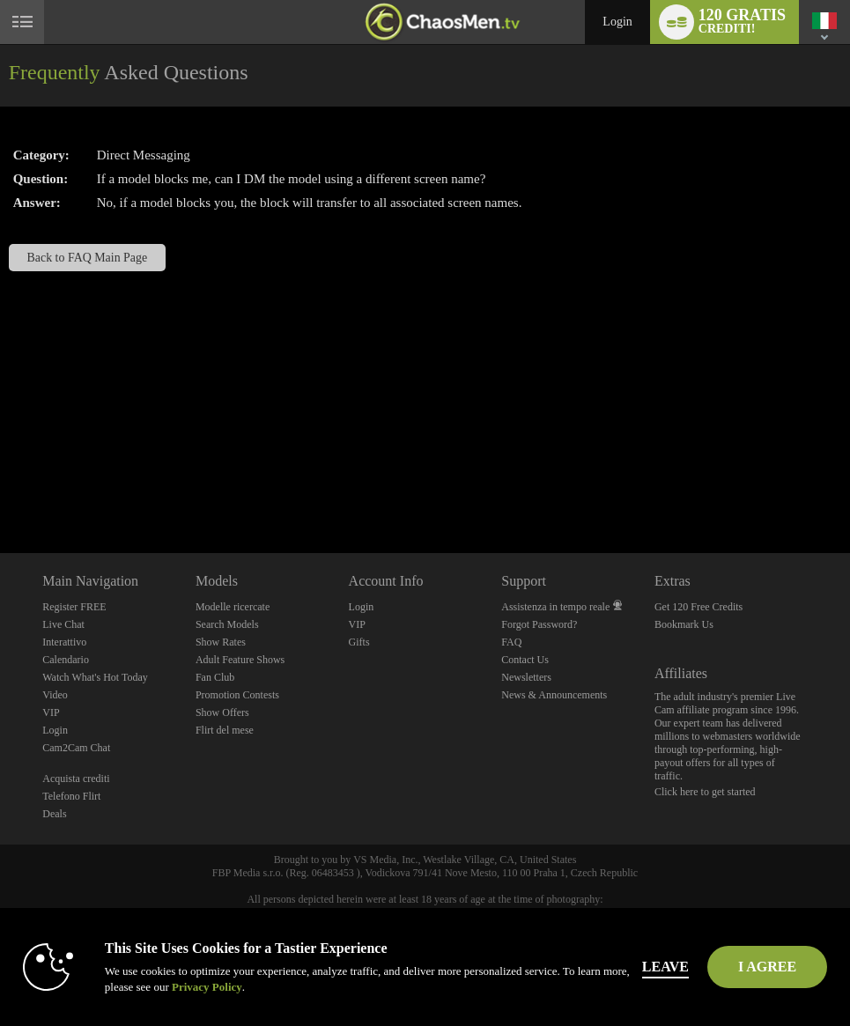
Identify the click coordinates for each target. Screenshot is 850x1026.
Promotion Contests (237, 695)
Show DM (0, 487)
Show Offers (222, 712)
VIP (50, 712)
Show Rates (221, 642)
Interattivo (64, 642)
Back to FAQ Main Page (87, 257)
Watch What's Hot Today (95, 677)
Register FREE (74, 607)
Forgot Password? (539, 624)
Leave (665, 966)
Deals (54, 814)
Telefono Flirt (71, 796)
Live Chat (63, 624)
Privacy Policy (207, 986)
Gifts (359, 642)
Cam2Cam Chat (76, 748)
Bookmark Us (683, 624)
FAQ (511, 642)
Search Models (227, 624)
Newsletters (526, 677)
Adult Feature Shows (240, 659)
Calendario (65, 659)
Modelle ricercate (233, 607)
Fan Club (215, 677)
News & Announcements (554, 695)
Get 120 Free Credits (698, 607)
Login (617, 21)
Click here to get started (705, 792)
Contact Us (525, 659)
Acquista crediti (75, 778)
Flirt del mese (225, 730)
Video (55, 695)
